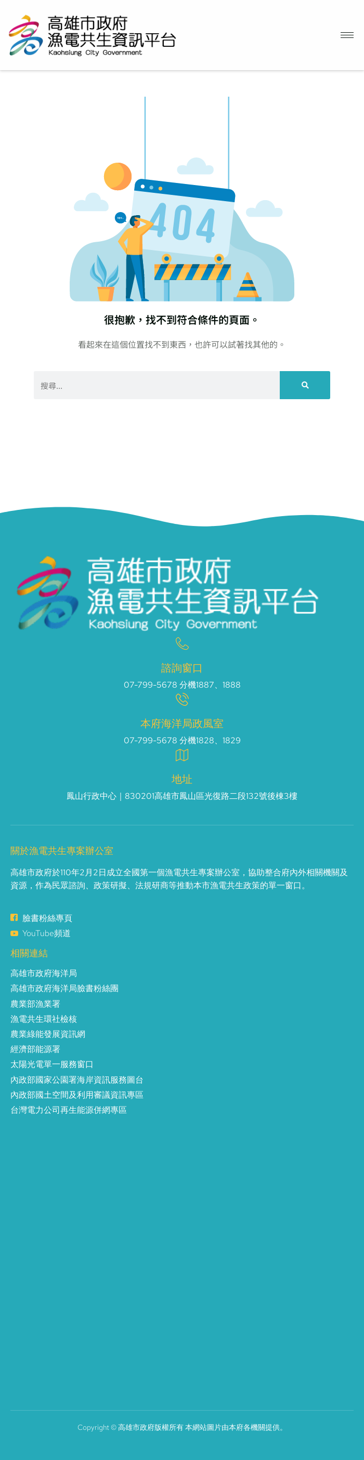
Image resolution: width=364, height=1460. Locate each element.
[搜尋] (305, 385)
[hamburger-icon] (347, 35)
